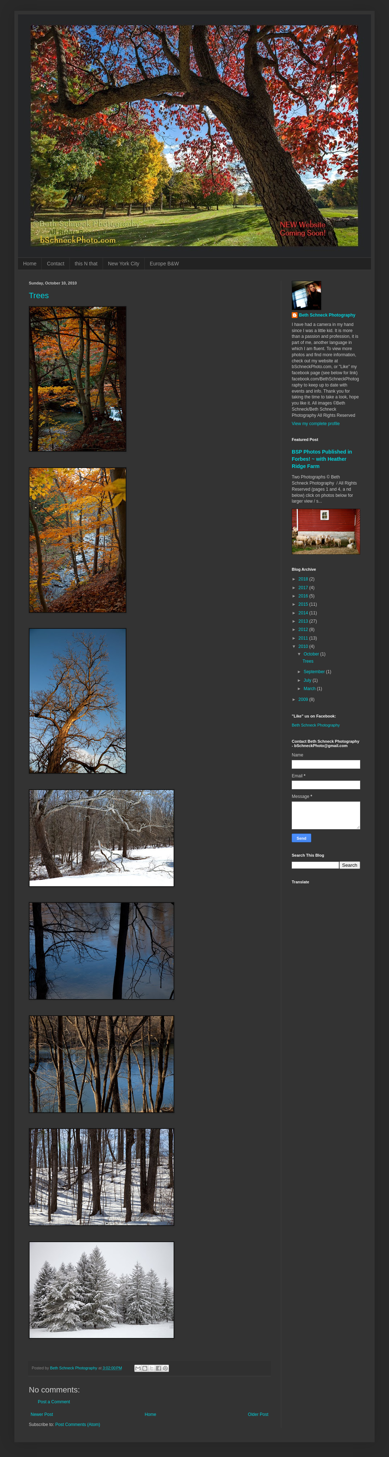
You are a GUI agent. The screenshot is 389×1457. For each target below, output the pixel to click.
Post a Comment (54, 1401)
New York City (123, 263)
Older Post (258, 1414)
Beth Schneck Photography (327, 315)
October (312, 654)
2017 (304, 587)
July (308, 680)
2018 (304, 579)
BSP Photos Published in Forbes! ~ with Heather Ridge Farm (322, 459)
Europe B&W (164, 263)
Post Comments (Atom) (77, 1424)
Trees (39, 295)
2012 (304, 629)
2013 (304, 621)
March (310, 688)
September (315, 671)
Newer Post (42, 1414)
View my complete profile (316, 423)
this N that (86, 263)
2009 (304, 699)
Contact (55, 263)
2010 (304, 646)
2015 (304, 604)
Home (29, 263)
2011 (304, 638)
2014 (304, 612)
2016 (304, 596)
